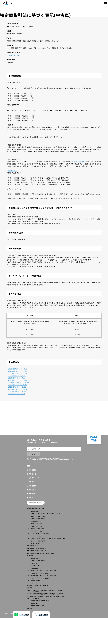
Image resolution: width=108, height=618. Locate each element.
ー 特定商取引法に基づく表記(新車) (38, 601)
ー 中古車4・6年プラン (35, 526)
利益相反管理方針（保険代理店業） (37, 548)
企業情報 (29, 608)
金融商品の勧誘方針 (32, 546)
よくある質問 (32, 486)
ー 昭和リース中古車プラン (36, 528)
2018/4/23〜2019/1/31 (17, 389)
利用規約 (41, 458)
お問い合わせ (32, 490)
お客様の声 (31, 494)
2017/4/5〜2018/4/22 (17, 391)
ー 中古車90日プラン (34, 521)
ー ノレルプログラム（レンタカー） (38, 533)
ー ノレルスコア (33, 563)
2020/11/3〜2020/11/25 (18, 371)
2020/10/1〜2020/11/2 (17, 373)
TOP (28, 466)
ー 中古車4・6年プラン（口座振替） (39, 578)
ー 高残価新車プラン (34, 511)
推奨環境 (29, 588)
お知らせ (30, 498)
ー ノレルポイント (33, 565)
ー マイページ (32, 583)
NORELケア (12, 171)
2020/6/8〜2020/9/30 (17, 376)
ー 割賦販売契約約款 (34, 580)
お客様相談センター (36, 503)
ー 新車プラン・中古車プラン (37, 518)
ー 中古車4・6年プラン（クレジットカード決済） (42, 575)
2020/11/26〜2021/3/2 (17, 369)
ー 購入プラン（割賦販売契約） (37, 541)
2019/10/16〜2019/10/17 (18, 382)
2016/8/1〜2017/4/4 (16, 394)
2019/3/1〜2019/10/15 (17, 385)
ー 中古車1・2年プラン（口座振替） (39, 573)
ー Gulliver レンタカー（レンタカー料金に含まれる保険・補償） (47, 538)
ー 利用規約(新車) (33, 603)
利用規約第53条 (78, 162)
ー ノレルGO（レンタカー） (36, 531)
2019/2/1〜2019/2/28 (17, 387)
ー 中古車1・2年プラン (35, 523)
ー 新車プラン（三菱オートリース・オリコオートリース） (45, 514)
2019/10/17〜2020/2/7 (17, 380)
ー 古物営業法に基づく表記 (36, 606)
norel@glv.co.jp (13, 55)
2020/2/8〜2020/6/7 (16, 378)
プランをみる (32, 474)
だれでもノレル (33, 478)
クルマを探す (31, 470)
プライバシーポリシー (32, 458)
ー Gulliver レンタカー (35, 536)
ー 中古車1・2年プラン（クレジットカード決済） (42, 570)
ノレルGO (31, 482)
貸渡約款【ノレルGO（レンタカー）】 (37, 585)
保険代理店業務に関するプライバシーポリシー (40, 551)
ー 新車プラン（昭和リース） (37, 516)
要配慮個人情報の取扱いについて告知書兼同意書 (41, 553)
